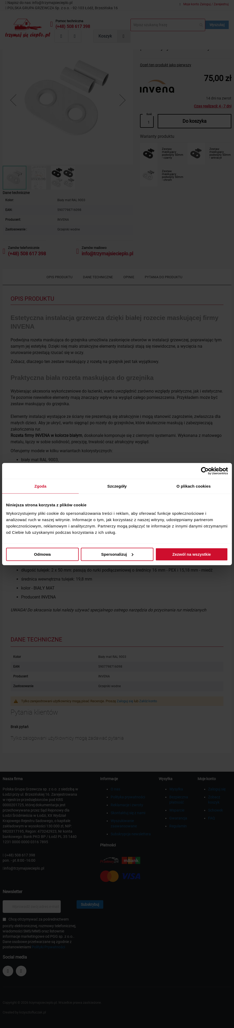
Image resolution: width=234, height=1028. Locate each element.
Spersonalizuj (117, 554)
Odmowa (42, 554)
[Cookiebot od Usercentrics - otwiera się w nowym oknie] (205, 471)
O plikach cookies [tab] (193, 486)
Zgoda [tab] (40, 486)
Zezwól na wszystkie (191, 554)
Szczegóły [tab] (117, 486)
